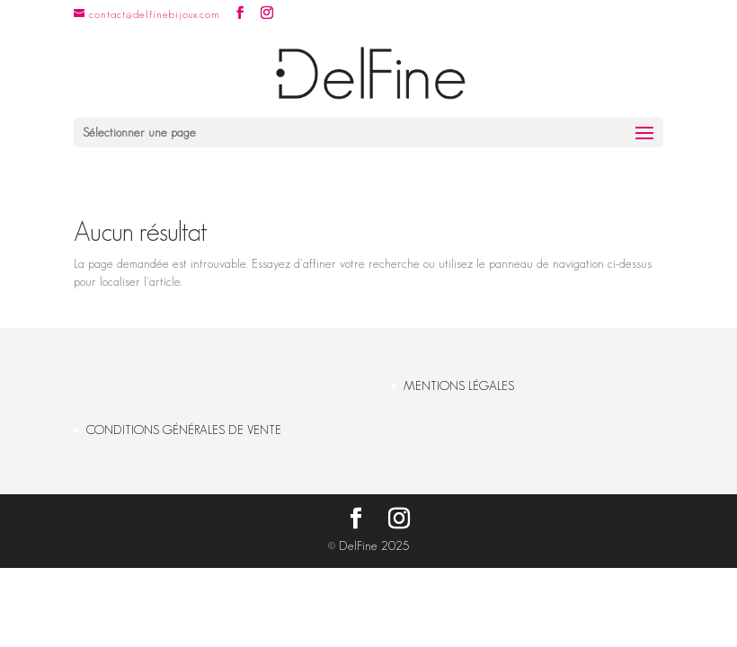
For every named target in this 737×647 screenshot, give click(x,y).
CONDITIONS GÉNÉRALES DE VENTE (183, 429)
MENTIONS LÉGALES (459, 385)
